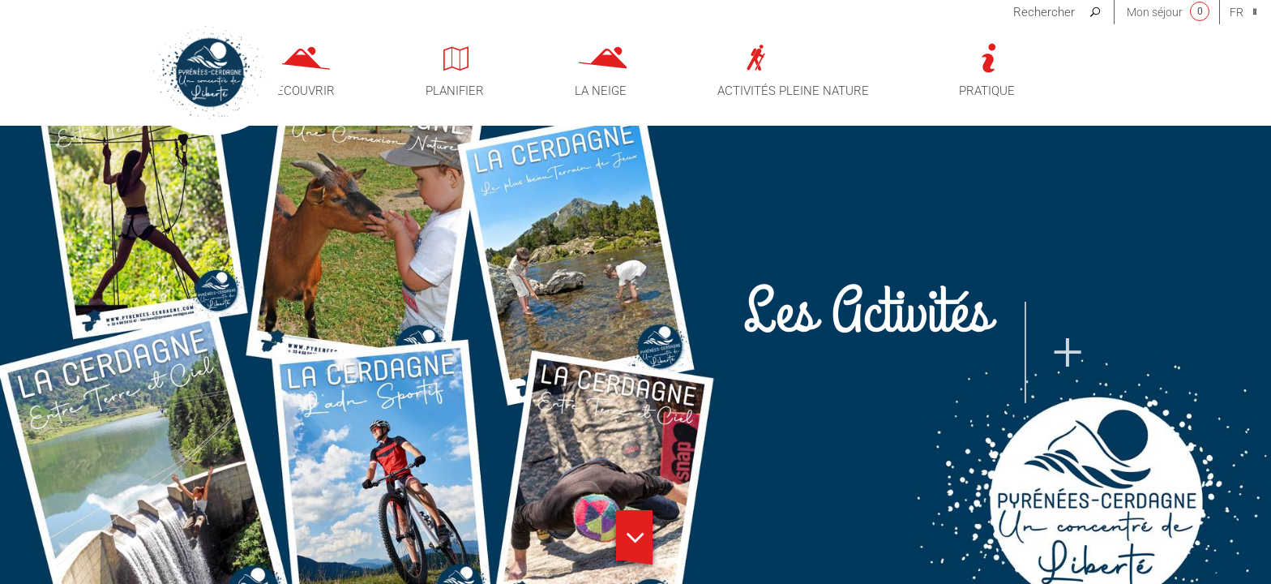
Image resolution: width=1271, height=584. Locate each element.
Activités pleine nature (793, 91)
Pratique (987, 91)
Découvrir (301, 91)
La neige (601, 91)
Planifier (455, 91)
